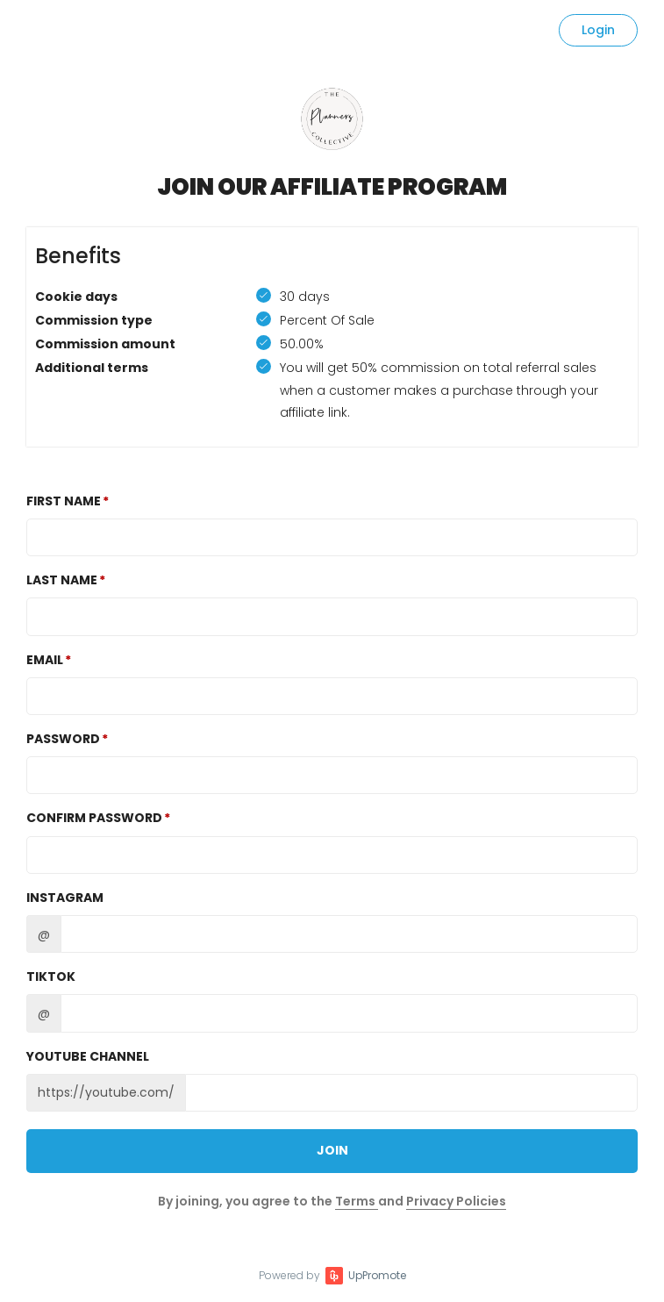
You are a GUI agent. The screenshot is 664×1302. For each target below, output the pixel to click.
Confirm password (94, 817)
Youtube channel (87, 1056)
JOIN (332, 1150)
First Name (63, 501)
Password (63, 739)
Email (44, 660)
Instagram (65, 897)
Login (598, 30)
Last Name (61, 580)
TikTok (50, 976)
